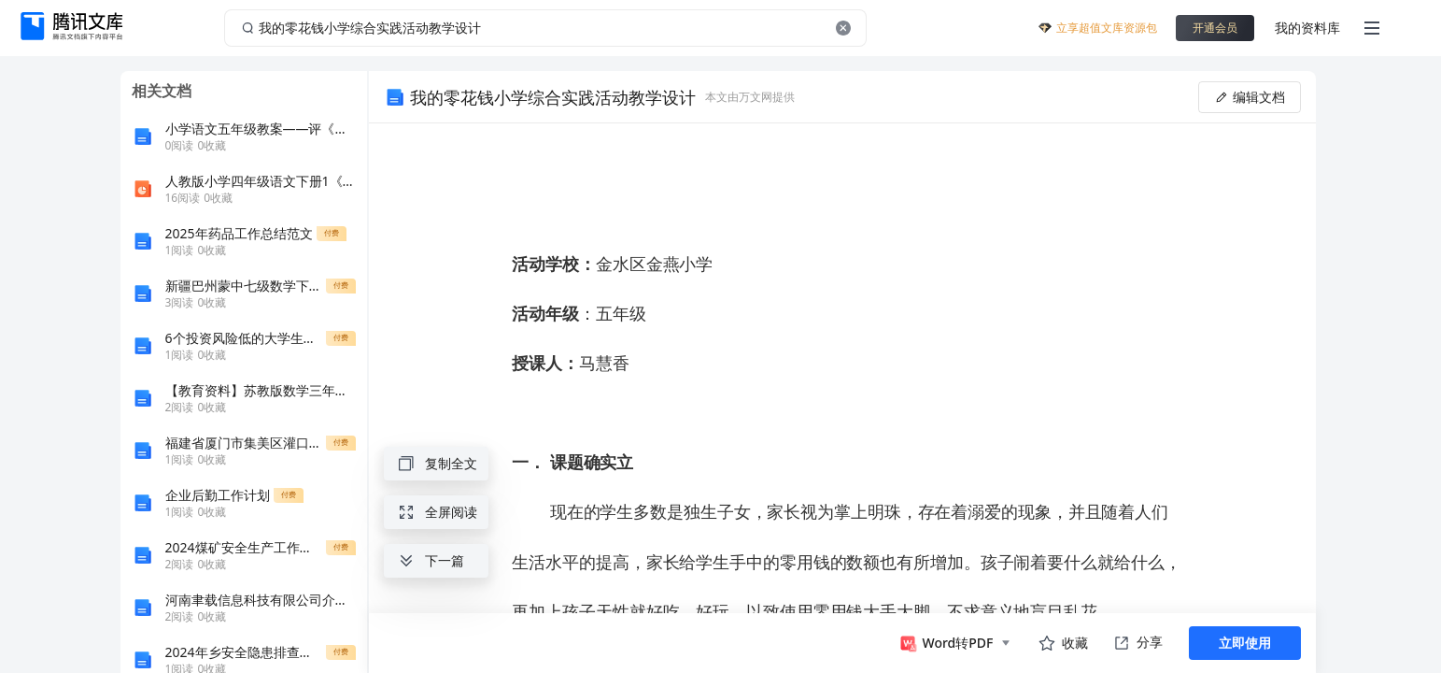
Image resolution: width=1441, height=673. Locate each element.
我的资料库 (1307, 27)
